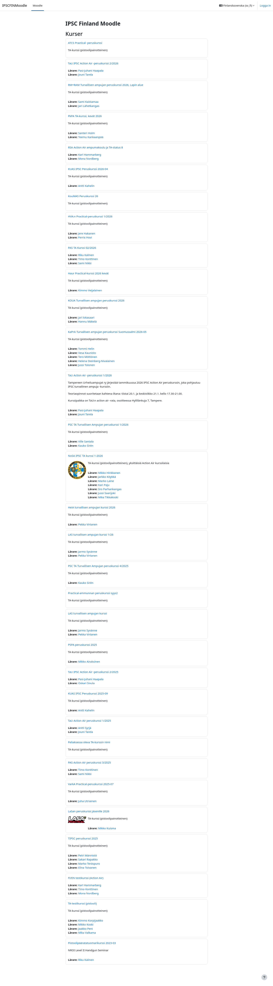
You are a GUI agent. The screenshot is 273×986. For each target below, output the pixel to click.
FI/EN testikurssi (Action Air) (85, 878)
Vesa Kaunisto (87, 353)
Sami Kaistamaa (88, 101)
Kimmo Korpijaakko (90, 920)
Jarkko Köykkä (107, 477)
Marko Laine (106, 481)
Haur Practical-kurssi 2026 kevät (88, 273)
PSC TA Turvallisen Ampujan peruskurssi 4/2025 (98, 566)
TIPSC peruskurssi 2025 (83, 838)
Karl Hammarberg (89, 154)
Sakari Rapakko (88, 859)
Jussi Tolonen (86, 365)
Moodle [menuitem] (37, 5)
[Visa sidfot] (264, 977)
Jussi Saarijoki (106, 493)
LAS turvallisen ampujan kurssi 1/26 (90, 534)
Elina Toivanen (87, 867)
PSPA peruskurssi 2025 (82, 644)
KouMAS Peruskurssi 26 (83, 196)
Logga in (265, 5)
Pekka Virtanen (87, 524)
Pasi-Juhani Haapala (90, 70)
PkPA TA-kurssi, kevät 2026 (85, 116)
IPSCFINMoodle (14, 5)
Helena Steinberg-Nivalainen (96, 361)
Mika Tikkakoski (108, 497)
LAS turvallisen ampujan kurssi (87, 613)
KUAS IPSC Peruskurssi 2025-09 (88, 693)
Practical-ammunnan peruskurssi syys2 (93, 593)
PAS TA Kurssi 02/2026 (82, 247)
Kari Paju (103, 485)
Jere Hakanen (86, 233)
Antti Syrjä (84, 728)
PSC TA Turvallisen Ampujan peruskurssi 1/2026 (98, 424)
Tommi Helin (86, 348)
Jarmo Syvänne (87, 551)
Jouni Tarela (85, 74)
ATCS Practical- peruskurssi (85, 43)
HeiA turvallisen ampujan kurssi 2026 (91, 507)
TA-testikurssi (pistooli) (82, 903)
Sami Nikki (85, 263)
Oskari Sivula (86, 683)
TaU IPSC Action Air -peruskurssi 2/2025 (93, 672)
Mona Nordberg (88, 158)
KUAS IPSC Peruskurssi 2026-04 (88, 169)
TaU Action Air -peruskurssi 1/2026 (90, 375)
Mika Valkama (87, 932)
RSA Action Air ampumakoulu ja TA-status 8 (95, 147)
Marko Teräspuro (89, 863)
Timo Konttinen (88, 259)
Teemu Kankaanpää (90, 137)
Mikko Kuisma (107, 828)
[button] (237, 5)
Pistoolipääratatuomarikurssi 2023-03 (92, 943)
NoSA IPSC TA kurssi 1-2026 (85, 455)
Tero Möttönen (87, 357)
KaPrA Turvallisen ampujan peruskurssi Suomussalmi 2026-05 (107, 332)
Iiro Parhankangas (109, 489)
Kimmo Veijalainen (90, 290)
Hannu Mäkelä (87, 321)
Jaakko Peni (85, 928)
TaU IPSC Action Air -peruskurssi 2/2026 (93, 63)
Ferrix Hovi (85, 237)
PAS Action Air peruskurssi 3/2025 (89, 762)
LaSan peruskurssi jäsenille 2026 (88, 811)
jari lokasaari (86, 317)
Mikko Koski (85, 924)
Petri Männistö (87, 855)
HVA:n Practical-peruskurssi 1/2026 (90, 216)
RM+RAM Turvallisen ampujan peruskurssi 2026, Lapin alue (105, 85)
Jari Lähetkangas (88, 106)
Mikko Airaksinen (89, 661)
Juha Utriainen (87, 801)
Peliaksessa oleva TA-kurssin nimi (89, 742)
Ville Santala (86, 441)
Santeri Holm (86, 133)
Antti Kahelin (86, 186)
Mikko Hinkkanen (109, 473)
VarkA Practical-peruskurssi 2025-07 (90, 784)
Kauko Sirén (85, 445)
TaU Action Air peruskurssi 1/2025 (89, 720)
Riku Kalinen (86, 255)
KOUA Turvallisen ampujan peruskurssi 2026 (96, 300)
